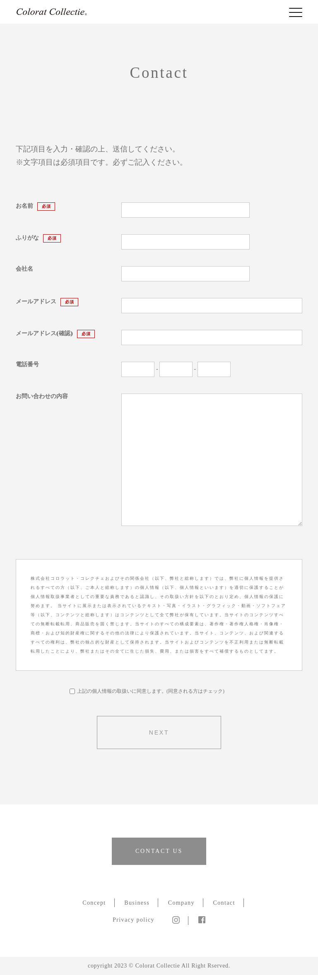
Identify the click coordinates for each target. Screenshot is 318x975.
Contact (224, 903)
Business (136, 903)
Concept (94, 903)
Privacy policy (133, 920)
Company (181, 903)
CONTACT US (159, 851)
